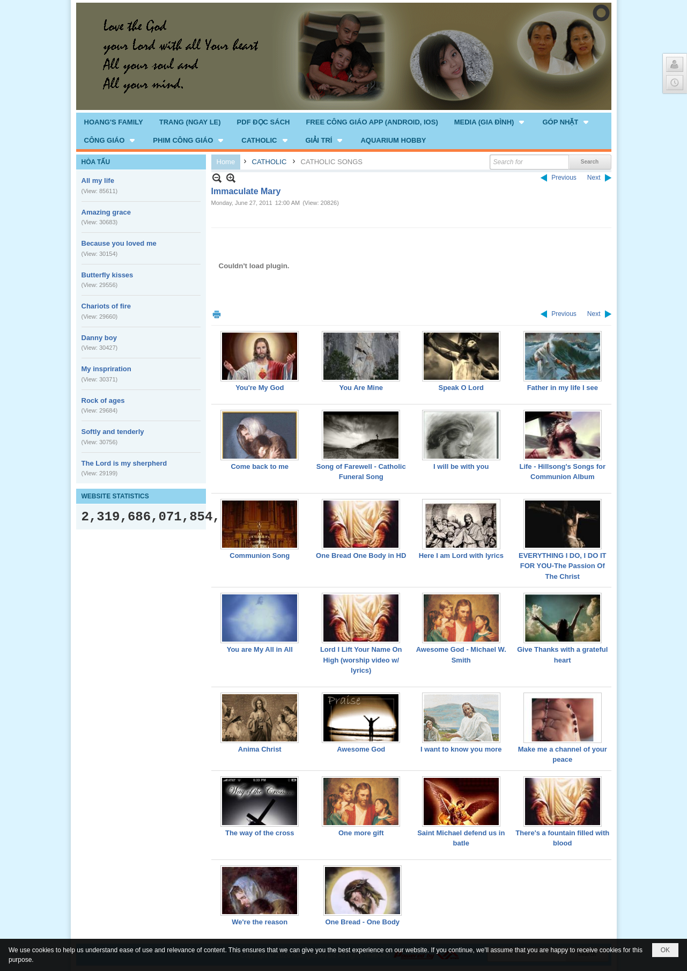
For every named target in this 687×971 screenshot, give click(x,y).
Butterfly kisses (108, 275)
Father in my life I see (562, 388)
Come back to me (260, 466)
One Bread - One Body (362, 922)
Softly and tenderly (113, 432)
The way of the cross (259, 833)
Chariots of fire (106, 306)
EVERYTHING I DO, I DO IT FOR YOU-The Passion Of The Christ (562, 565)
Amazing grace (106, 212)
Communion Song (260, 555)
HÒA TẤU (96, 162)
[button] (490, 122)
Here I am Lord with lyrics (461, 555)
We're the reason (259, 922)
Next (594, 177)
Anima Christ (260, 749)
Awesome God (361, 749)
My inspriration (106, 369)
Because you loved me (119, 243)
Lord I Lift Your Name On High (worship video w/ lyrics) (361, 659)
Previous (564, 177)
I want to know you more (461, 749)
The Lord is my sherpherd (124, 463)
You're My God (259, 388)
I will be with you (461, 466)
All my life (98, 180)
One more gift (361, 833)
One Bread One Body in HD (361, 555)
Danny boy (99, 338)
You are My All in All (260, 649)
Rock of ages (103, 400)
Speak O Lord (461, 388)
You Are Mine (361, 388)
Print (216, 314)
